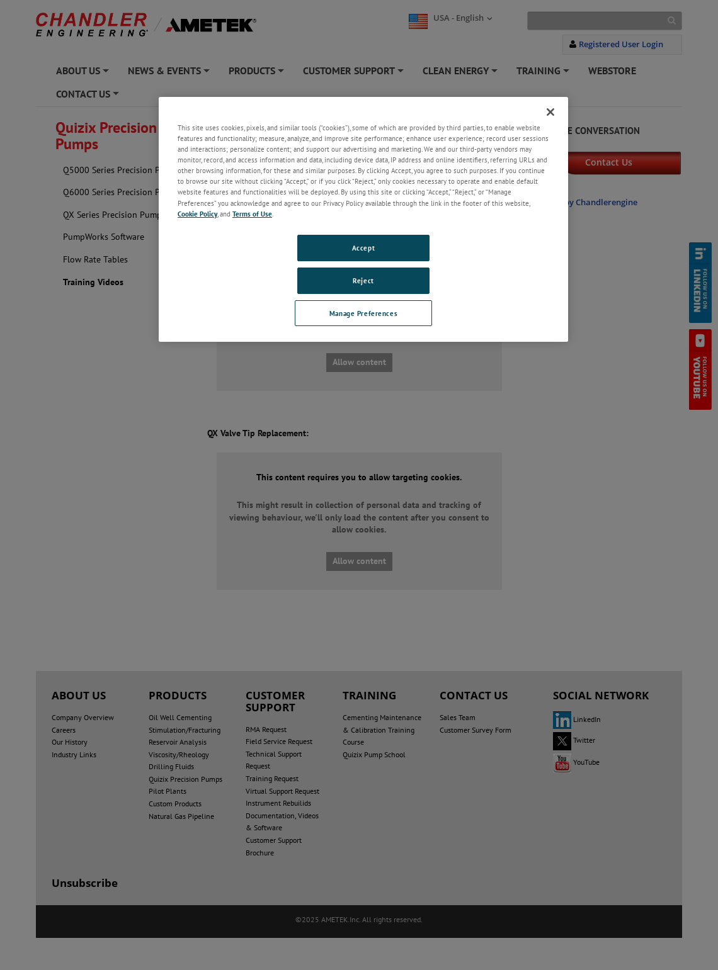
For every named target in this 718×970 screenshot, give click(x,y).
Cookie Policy (197, 213)
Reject (363, 280)
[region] (363, 219)
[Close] (550, 112)
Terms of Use (252, 213)
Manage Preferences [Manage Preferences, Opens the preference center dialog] (363, 313)
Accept (363, 247)
